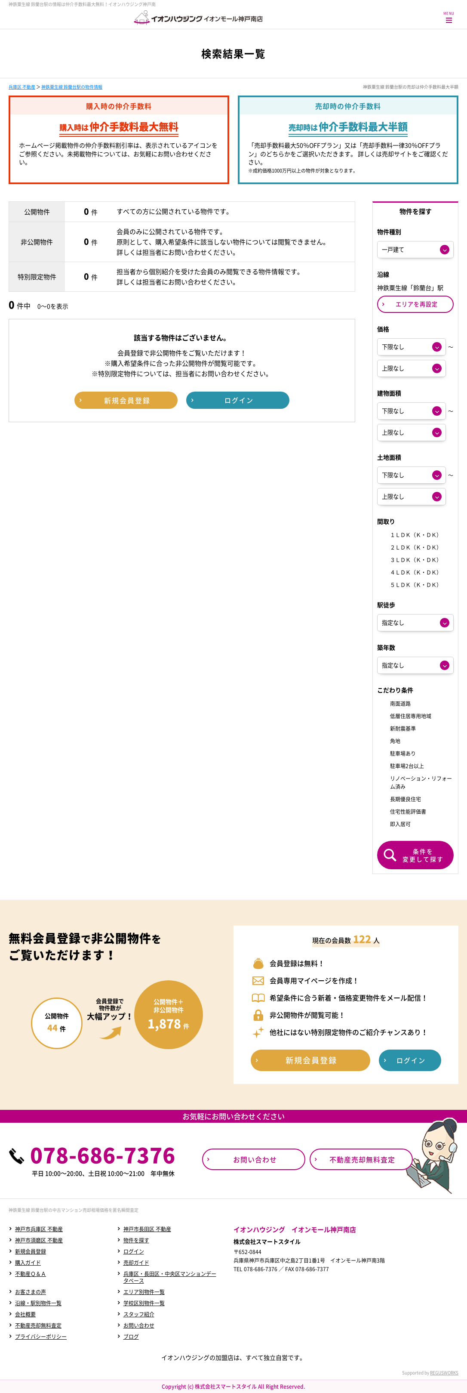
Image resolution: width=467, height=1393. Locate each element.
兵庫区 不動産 (22, 86)
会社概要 (25, 1314)
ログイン (133, 1251)
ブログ (131, 1336)
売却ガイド (136, 1262)
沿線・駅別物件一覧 (38, 1303)
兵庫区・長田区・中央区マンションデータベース (169, 1277)
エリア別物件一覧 (144, 1292)
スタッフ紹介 (138, 1314)
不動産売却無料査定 (38, 1325)
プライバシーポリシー (41, 1336)
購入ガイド (28, 1262)
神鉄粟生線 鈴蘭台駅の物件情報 (71, 86)
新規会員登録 (30, 1251)
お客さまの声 (30, 1292)
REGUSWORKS (444, 1372)
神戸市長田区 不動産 (147, 1229)
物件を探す (136, 1240)
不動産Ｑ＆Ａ (30, 1274)
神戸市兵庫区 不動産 (39, 1229)
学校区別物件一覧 (144, 1303)
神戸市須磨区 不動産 (39, 1240)
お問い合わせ (138, 1325)
